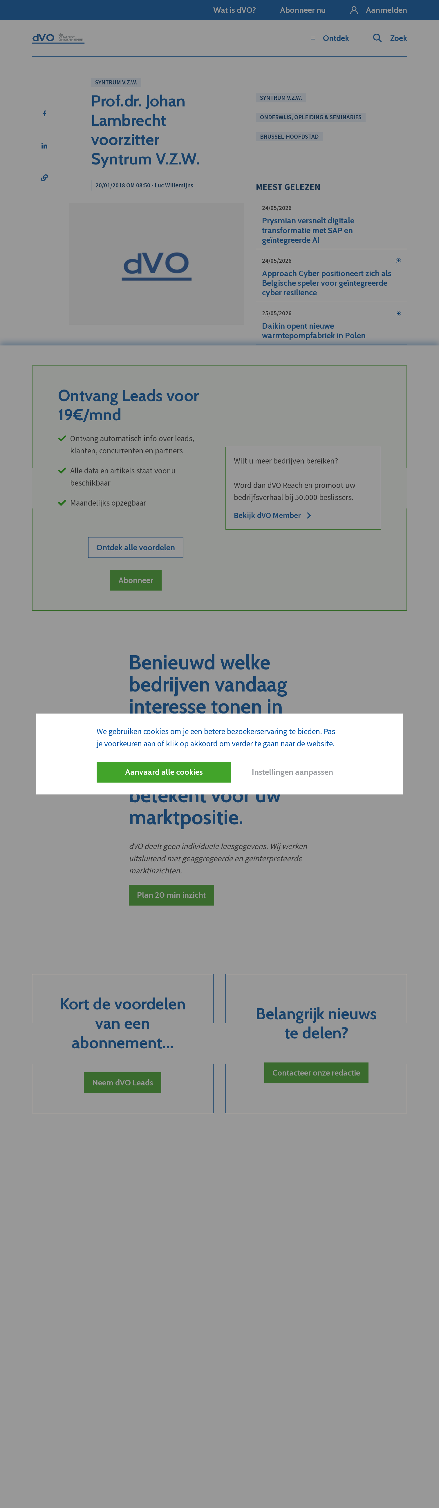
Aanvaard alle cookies (164, 772)
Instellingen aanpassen (292, 772)
